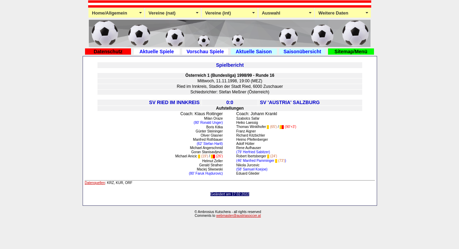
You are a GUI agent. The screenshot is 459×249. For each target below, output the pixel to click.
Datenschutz (108, 51)
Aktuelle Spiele (156, 51)
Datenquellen (95, 183)
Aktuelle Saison (254, 51)
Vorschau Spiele (205, 51)
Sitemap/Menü (351, 51)
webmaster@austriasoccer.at (238, 216)
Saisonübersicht (302, 51)
